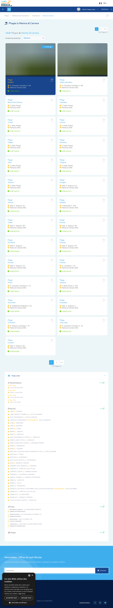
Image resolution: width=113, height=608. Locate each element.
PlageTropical (63, 161)
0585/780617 (13, 291)
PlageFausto (62, 121)
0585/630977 (13, 271)
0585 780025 (13, 151)
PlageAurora (10, 201)
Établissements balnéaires (20, 16)
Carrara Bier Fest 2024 (15, 396)
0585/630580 (13, 352)
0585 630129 (65, 131)
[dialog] (18, 589)
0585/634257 (65, 251)
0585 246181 (65, 111)
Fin (105, 29)
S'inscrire (102, 570)
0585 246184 (65, 151)
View (102, 383)
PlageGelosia (63, 281)
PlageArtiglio (63, 181)
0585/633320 (13, 211)
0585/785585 (13, 311)
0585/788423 (13, 91)
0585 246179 (13, 191)
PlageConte (10, 221)
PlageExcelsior (11, 241)
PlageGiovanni (63, 141)
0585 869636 (65, 171)
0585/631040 (65, 311)
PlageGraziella (63, 301)
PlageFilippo (10, 141)
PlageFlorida (10, 261)
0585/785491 (65, 271)
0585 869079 (13, 171)
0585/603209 (13, 231)
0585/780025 (65, 291)
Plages (7, 16)
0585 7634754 (14, 131)
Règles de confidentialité (44, 601)
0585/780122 (65, 211)
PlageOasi (10, 161)
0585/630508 (13, 331)
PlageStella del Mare (66, 81)
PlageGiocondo (11, 301)
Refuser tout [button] (26, 598)
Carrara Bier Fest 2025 (15, 386)
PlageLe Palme (11, 321)
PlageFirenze (63, 241)
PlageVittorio (11, 181)
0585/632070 (65, 191)
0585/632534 (65, 331)
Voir (102, 409)
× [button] (32, 575)
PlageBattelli (63, 201)
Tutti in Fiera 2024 (14, 401)
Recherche (105, 9)
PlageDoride (62, 221)
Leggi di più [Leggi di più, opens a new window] (21, 594)
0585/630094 (13, 251)
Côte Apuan (36, 16)
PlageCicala (10, 121)
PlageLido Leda (64, 321)
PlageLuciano (11, 341)
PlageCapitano (63, 101)
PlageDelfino (11, 81)
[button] (18, 603)
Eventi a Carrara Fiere (15, 391)
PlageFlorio (10, 281)
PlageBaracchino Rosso (15, 101)
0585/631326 (65, 231)
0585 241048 (13, 111)
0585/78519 (65, 91)
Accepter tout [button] (11, 598)
